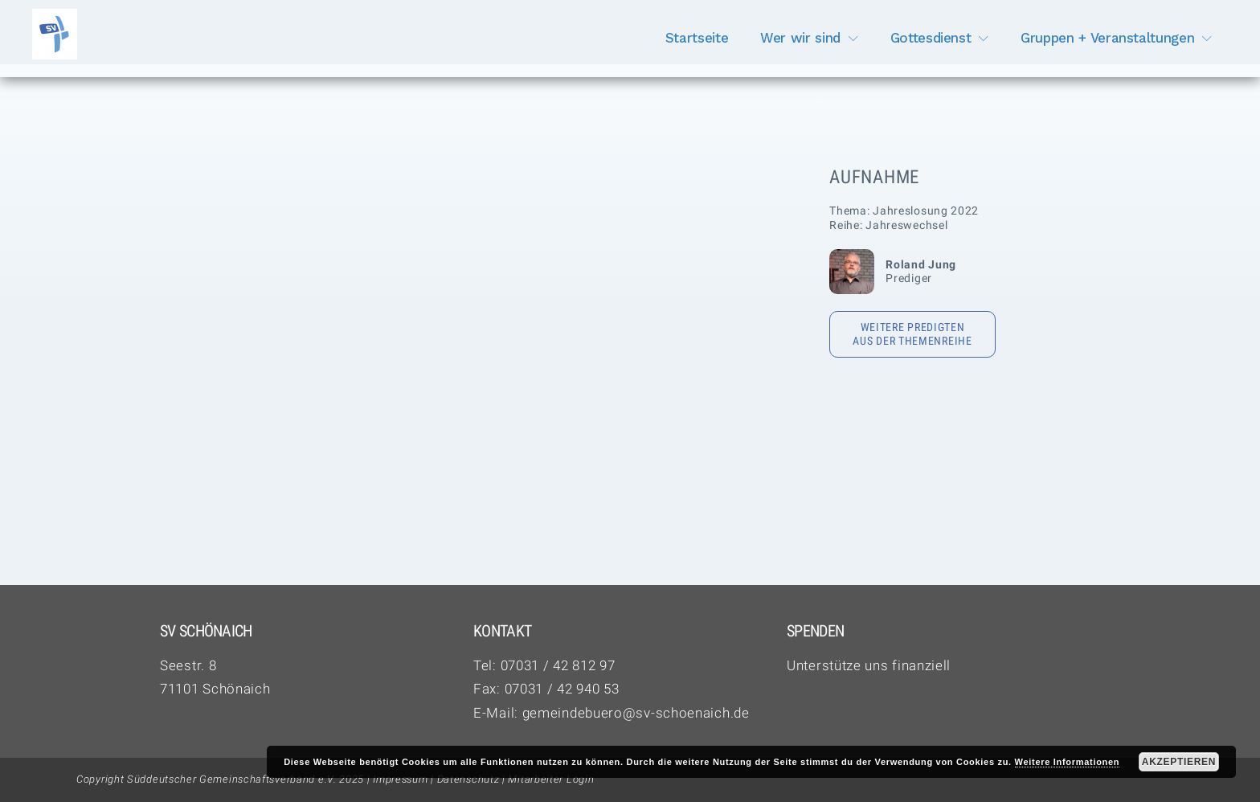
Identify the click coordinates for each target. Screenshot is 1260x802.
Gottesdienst (931, 38)
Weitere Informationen (1067, 762)
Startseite (697, 38)
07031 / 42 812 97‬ (558, 665)
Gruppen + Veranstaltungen (1107, 38)
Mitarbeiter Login (551, 779)
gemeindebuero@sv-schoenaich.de (636, 713)
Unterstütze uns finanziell (869, 665)
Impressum (400, 779)
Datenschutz (468, 779)
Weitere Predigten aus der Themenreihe (912, 334)
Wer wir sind (800, 38)
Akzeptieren (1179, 761)
